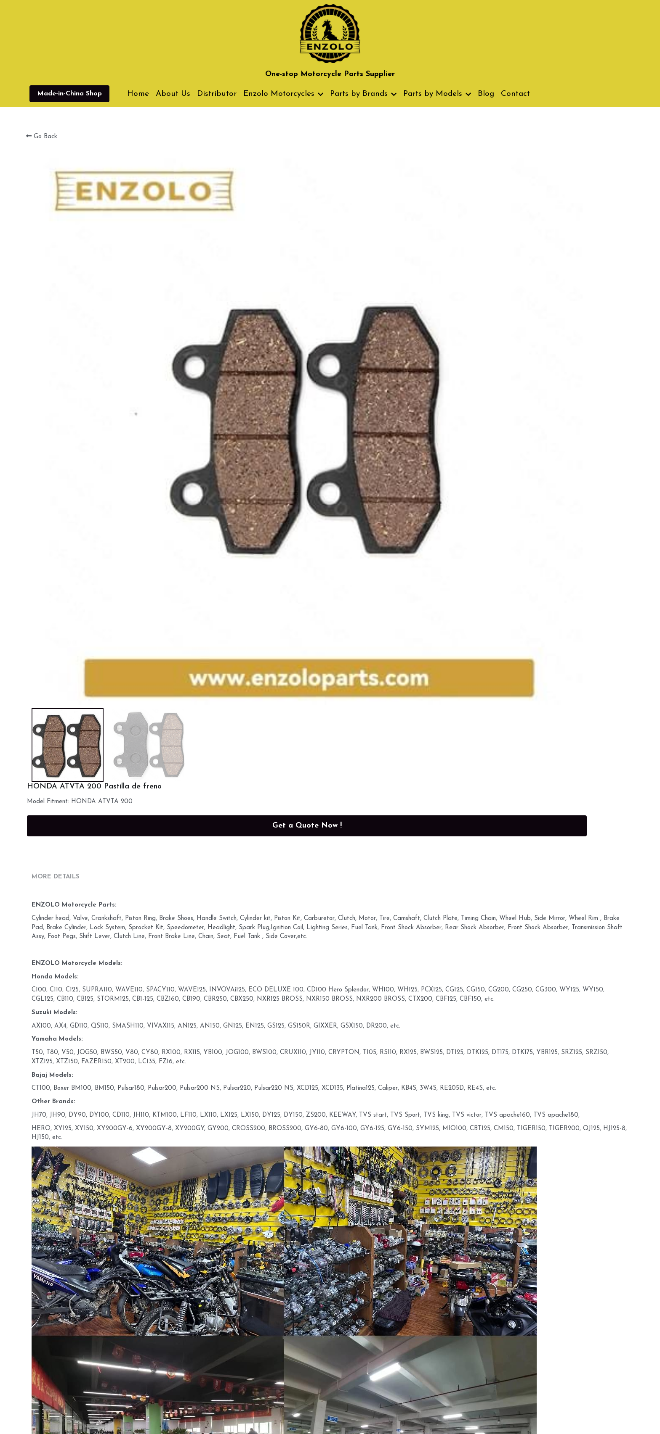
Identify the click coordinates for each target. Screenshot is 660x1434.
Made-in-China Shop (69, 93)
